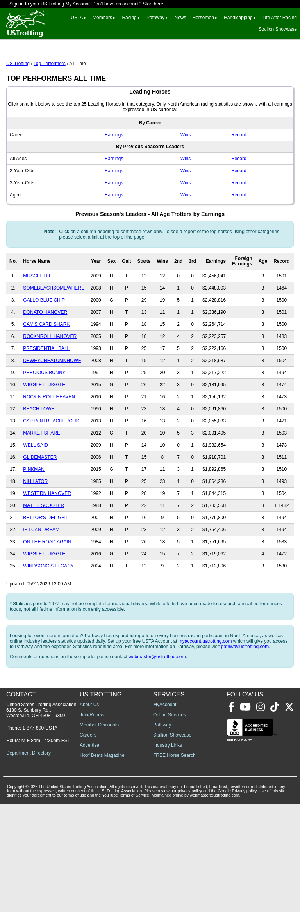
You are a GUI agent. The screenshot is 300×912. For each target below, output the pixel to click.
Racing (129, 17)
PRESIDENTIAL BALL (46, 383)
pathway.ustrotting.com (245, 681)
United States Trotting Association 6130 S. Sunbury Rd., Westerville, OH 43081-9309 (41, 817)
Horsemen (203, 17)
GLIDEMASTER (40, 492)
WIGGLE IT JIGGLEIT (46, 419)
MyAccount (164, 812)
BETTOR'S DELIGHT (45, 552)
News (180, 17)
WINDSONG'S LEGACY (48, 600)
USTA (76, 17)
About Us (89, 812)
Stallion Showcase (278, 29)
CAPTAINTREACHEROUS (51, 455)
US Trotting (18, 98)
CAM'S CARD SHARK (46, 359)
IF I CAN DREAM (41, 564)
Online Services (169, 822)
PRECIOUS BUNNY (44, 407)
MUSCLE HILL (38, 310)
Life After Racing (279, 17)
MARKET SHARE (41, 467)
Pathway (155, 17)
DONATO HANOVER (45, 347)
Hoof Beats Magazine (102, 863)
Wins (185, 169)
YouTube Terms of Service (125, 903)
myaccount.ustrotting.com (205, 676)
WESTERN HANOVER (47, 528)
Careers (88, 842)
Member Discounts (99, 832)
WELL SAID (35, 480)
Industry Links (167, 852)
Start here (153, 4)
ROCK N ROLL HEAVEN (49, 431)
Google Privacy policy (237, 898)
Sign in (16, 4)
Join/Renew (92, 822)
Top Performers (50, 98)
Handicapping (238, 17)
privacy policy (190, 898)
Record (238, 169)
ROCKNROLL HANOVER (50, 371)
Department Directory (28, 860)
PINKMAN (34, 504)
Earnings (114, 169)
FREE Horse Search (174, 863)
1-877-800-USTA (39, 835)
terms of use (75, 903)
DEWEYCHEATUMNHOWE (52, 395)
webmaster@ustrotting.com (157, 691)
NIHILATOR (35, 516)
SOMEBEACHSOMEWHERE (53, 322)
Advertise (89, 852)
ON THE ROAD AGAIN (47, 576)
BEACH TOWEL (40, 443)
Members (102, 17)
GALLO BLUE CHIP (44, 335)
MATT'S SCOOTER (43, 540)
